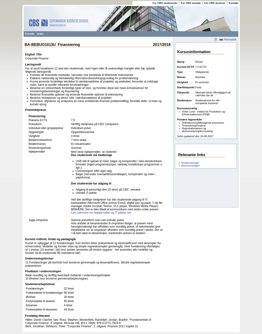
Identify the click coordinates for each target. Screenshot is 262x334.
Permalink (228, 39)
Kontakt (233, 3)
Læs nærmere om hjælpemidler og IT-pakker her (101, 212)
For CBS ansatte (191, 3)
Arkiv (40, 33)
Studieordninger (190, 162)
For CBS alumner (214, 3)
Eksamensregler (190, 165)
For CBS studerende (165, 3)
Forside (30, 33)
